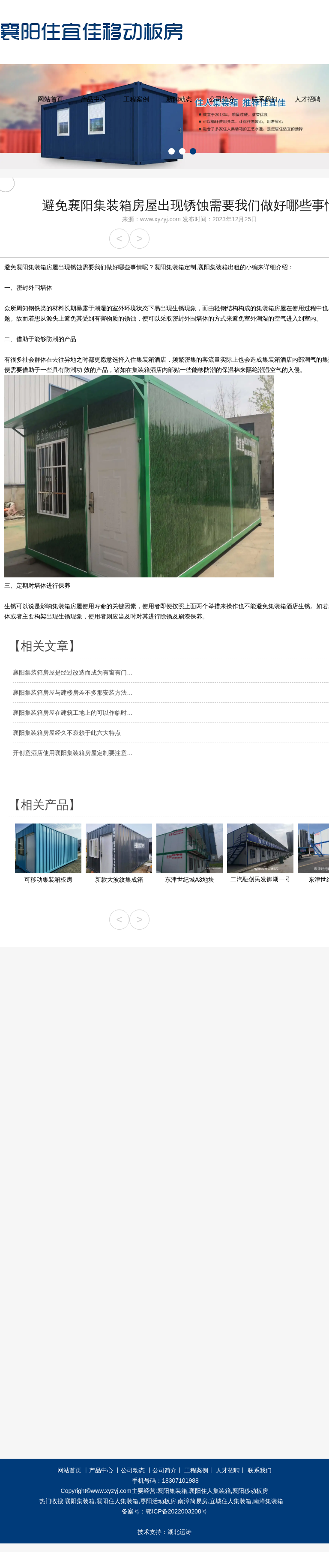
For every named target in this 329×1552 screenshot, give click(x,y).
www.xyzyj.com (160, 219)
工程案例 (136, 99)
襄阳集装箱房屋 (37, 267)
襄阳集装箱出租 (219, 267)
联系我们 (265, 99)
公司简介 (222, 99)
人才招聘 (307, 99)
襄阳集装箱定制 (175, 267)
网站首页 (50, 99)
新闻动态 (179, 99)
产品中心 (93, 99)
